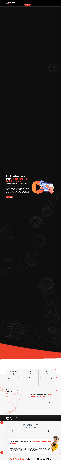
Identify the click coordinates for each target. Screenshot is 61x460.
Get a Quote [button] (27, 4)
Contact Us (47, 2)
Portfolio (32, 2)
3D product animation (44, 447)
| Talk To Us (9, 197)
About (28, 2)
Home (25, 2)
